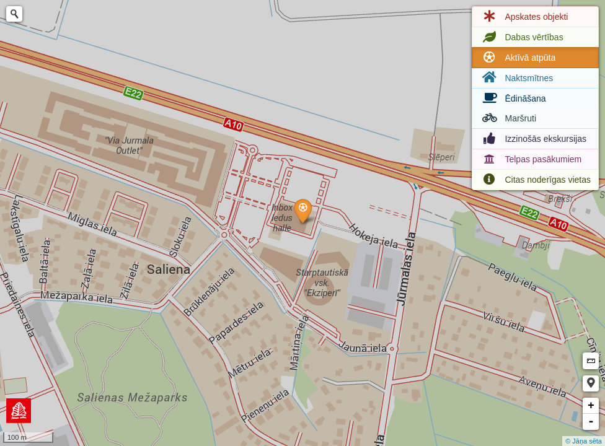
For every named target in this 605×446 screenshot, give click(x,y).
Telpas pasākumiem (530, 159)
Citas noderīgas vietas (535, 180)
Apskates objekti (524, 17)
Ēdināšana (512, 98)
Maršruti (508, 118)
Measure (591, 360)
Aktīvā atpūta (517, 58)
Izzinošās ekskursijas (533, 139)
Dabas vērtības (521, 37)
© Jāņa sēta (583, 441)
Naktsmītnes (516, 77)
